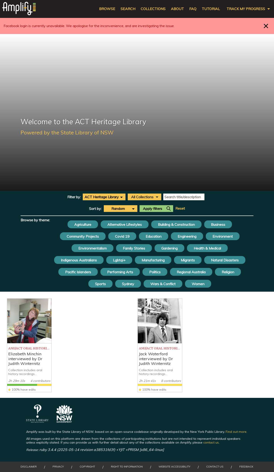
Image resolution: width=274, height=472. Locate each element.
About (177, 9)
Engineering (187, 236)
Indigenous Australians (79, 260)
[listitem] (29, 345)
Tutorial (211, 9)
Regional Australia (191, 272)
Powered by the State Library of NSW (67, 132)
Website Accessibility (174, 466)
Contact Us (214, 466)
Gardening (169, 248)
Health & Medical (207, 248)
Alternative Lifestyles (124, 224)
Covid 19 (122, 236)
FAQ (192, 9)
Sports (100, 284)
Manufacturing (153, 260)
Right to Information (127, 466)
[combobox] (104, 197)
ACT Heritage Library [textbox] (102, 197)
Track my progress (246, 9)
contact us (211, 442)
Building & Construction (176, 224)
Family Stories (134, 248)
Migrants (188, 260)
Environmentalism (92, 248)
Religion (228, 272)
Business (218, 224)
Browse (107, 9)
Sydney (128, 284)
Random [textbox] (118, 208)
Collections (153, 9)
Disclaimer (29, 466)
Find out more (236, 432)
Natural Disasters (225, 260)
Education (153, 236)
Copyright (87, 466)
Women (198, 284)
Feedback (246, 466)
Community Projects (83, 236)
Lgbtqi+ (119, 260)
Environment (222, 236)
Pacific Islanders (78, 272)
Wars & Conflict (163, 284)
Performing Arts (120, 272)
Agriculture (82, 224)
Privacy (58, 466)
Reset (180, 208)
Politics (155, 272)
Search (128, 9)
